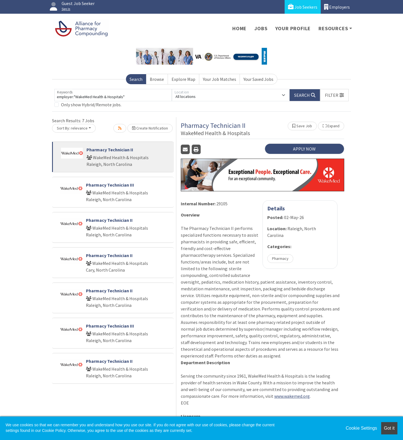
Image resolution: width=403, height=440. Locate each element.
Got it (389, 428)
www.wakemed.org (292, 396)
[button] (334, 95)
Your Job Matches (219, 79)
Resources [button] (333, 28)
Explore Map (183, 79)
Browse (157, 79)
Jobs (260, 28)
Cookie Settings (361, 428)
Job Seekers (302, 6)
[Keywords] (113, 95)
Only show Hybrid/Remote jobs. (91, 104)
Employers (337, 6)
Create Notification (150, 128)
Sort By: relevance (72, 128)
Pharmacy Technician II (109, 149)
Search (136, 79)
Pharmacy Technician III (110, 185)
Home (239, 28)
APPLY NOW (304, 149)
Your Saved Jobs (258, 79)
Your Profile (293, 28)
